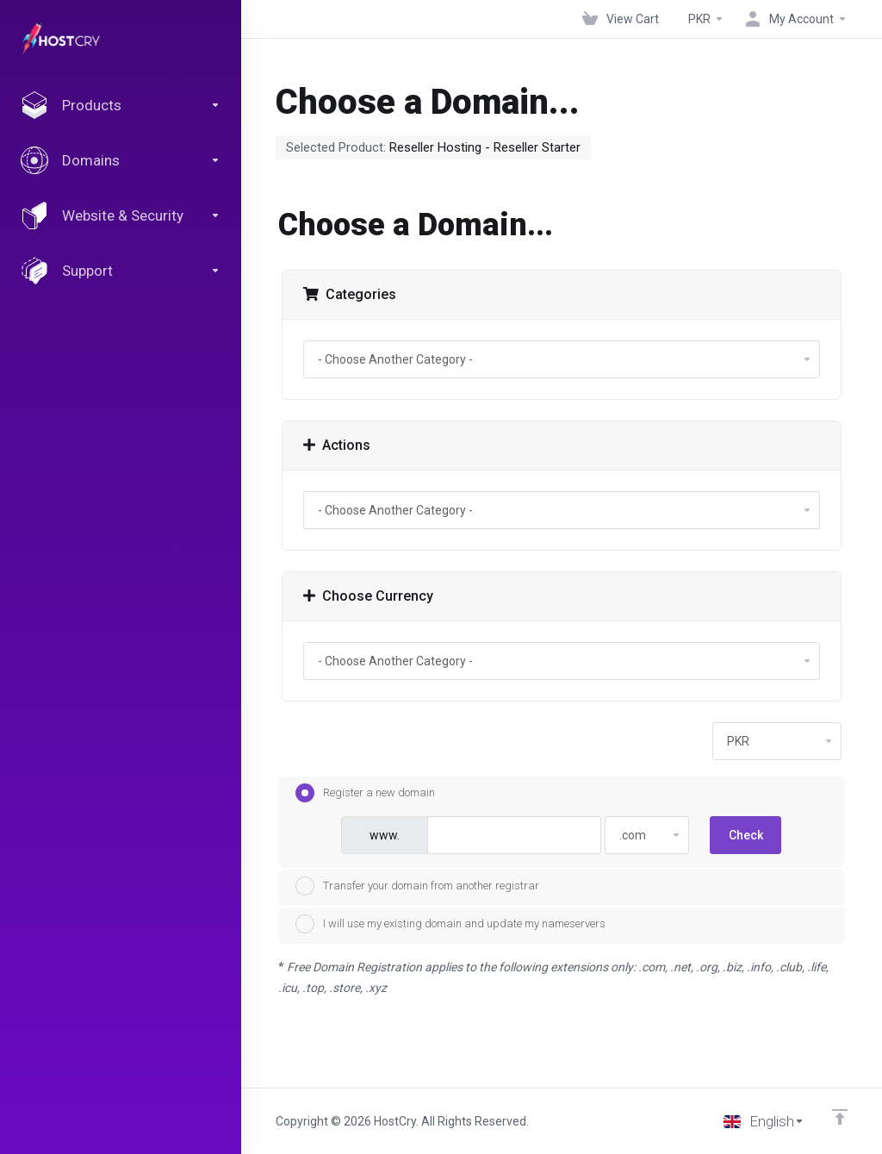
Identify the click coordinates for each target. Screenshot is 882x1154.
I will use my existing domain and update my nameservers (450, 923)
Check (746, 835)
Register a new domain (365, 792)
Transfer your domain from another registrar (417, 885)
